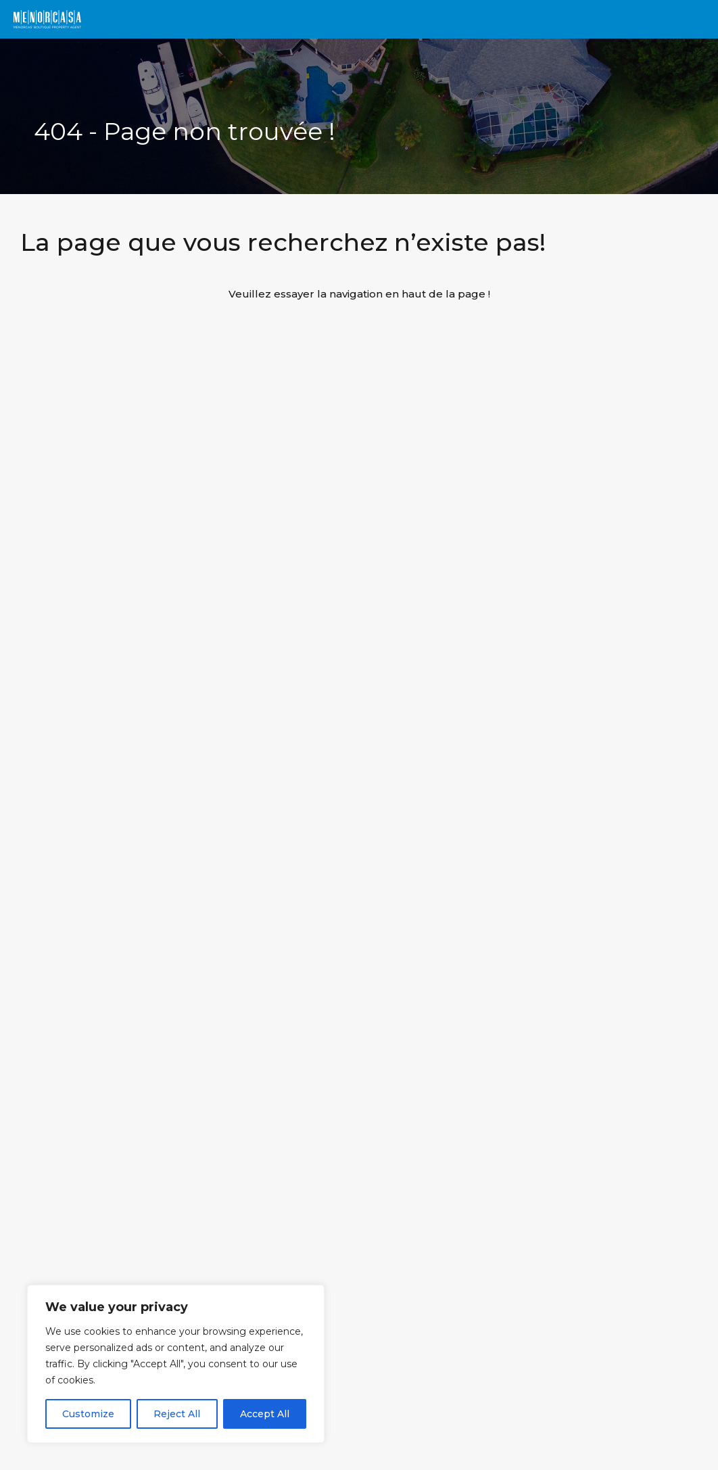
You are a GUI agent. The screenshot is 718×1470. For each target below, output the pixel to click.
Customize (88, 1414)
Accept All (264, 1414)
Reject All (176, 1414)
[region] (176, 1364)
